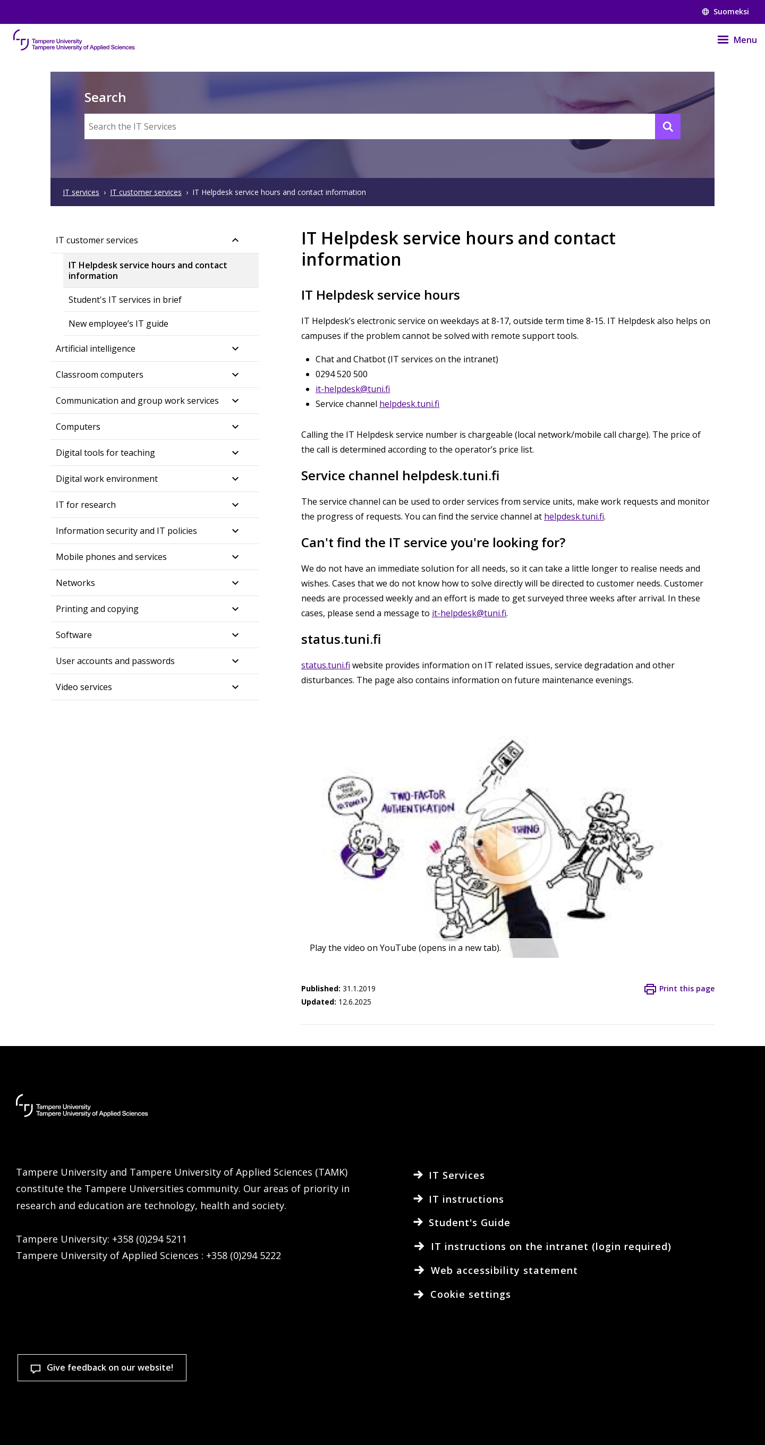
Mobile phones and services (111, 557)
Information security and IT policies (126, 531)
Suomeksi (725, 11)
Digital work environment (107, 478)
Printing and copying (97, 609)
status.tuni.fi (325, 665)
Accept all (562, 1391)
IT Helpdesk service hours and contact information (148, 270)
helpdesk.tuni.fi (409, 404)
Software (74, 635)
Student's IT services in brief (125, 299)
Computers (78, 426)
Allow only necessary (688, 1391)
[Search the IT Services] (382, 126)
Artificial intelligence (95, 348)
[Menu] (730, 39)
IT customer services (97, 240)
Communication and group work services (137, 400)
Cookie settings (437, 1391)
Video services (84, 687)
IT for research (86, 505)
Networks (75, 583)
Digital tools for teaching (105, 452)
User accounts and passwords (115, 661)
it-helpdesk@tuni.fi (353, 389)
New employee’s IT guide (118, 323)
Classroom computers (99, 374)
